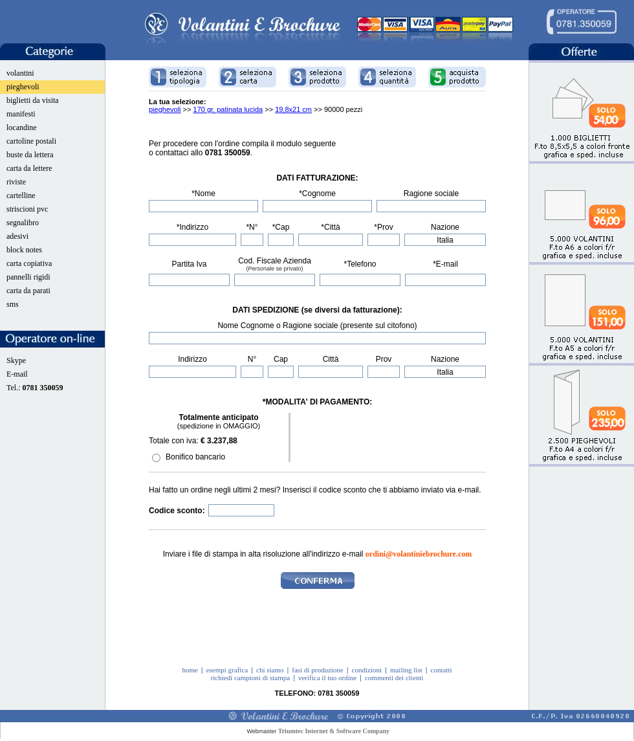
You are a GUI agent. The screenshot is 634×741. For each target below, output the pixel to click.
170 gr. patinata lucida (228, 109)
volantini (20, 73)
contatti (441, 670)
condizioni (367, 670)
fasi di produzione (317, 670)
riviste (16, 181)
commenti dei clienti (394, 677)
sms (12, 304)
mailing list (406, 670)
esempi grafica (227, 670)
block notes (24, 249)
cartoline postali (31, 141)
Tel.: (34, 387)
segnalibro (22, 222)
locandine (21, 127)
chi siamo (269, 670)
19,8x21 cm (293, 109)
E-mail (17, 374)
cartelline (21, 195)
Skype (16, 360)
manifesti (21, 113)
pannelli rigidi (28, 277)
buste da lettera (30, 154)
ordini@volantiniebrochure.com (419, 554)
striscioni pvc (27, 209)
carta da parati (28, 290)
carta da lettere (29, 168)
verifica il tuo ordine (327, 677)
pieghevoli (22, 86)
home (189, 670)
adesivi (17, 236)
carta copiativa (29, 263)
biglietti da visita (32, 100)
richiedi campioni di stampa (250, 677)
